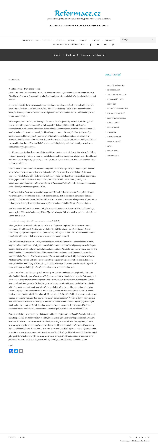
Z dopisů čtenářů (114, 137)
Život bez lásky (113, 90)
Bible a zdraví (113, 127)
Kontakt (12, 438)
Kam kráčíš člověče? (116, 99)
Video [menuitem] (71, 41)
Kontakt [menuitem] (109, 41)
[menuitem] (90, 45)
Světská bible (113, 155)
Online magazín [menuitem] (30, 41)
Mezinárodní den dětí (116, 85)
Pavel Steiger (15, 79)
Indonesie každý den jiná (117, 109)
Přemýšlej (111, 104)
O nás (22, 438)
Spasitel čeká (112, 151)
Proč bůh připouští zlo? (117, 118)
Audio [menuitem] (59, 41)
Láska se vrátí (113, 123)
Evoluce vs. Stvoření (116, 113)
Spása (109, 146)
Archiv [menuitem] (95, 41)
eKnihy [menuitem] (83, 41)
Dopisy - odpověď (114, 141)
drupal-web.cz (145, 441)
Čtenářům (111, 132)
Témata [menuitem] (47, 41)
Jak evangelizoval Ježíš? (117, 95)
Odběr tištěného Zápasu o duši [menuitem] (68, 45)
